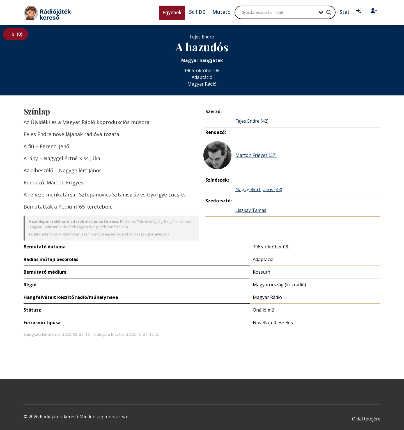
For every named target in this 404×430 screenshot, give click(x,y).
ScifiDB (197, 11)
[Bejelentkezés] (359, 11)
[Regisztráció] (374, 11)
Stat (344, 11)
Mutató (221, 11)
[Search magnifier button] (329, 12)
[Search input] (279, 12)
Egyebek (172, 12)
